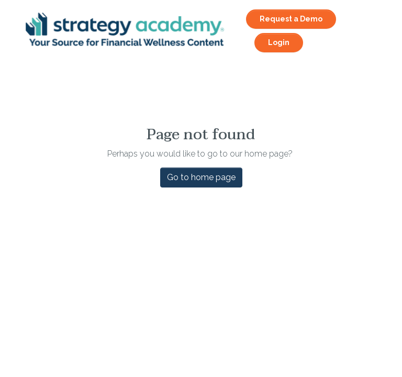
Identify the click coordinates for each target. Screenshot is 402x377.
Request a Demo (291, 19)
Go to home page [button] (201, 177)
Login (278, 42)
